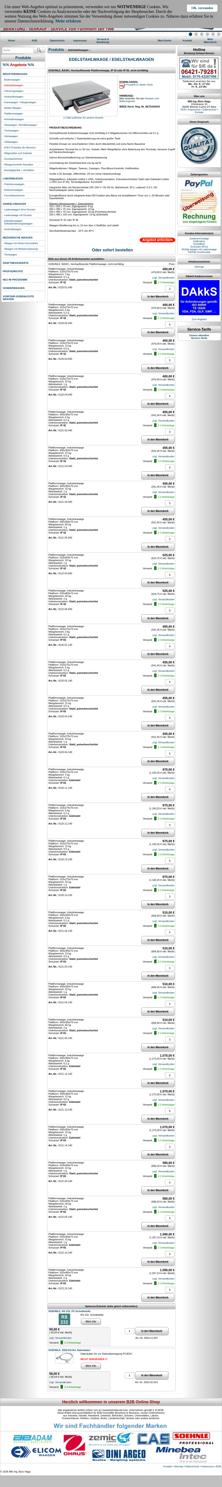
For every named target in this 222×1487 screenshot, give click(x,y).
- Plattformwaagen (13, 113)
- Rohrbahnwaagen (13, 119)
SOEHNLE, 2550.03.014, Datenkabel (69, 1350)
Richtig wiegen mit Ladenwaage (199, 249)
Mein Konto (164, 40)
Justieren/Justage (199, 238)
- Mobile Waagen (12, 108)
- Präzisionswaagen (13, 184)
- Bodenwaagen (11, 79)
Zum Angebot (199, 319)
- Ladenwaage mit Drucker (17, 215)
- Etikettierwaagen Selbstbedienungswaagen (18, 222)
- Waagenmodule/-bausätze (18, 164)
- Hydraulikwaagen (13, 96)
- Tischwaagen (11, 130)
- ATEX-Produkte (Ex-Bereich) (19, 147)
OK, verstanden (202, 8)
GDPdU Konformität (199, 252)
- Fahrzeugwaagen (13, 91)
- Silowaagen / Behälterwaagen (20, 125)
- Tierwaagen (10, 254)
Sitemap (199, 266)
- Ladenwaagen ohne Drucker (19, 209)
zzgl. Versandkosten (163, 277)
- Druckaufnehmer (13, 158)
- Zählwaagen (10, 142)
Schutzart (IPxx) (199, 246)
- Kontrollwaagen (12, 229)
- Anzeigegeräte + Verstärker (18, 170)
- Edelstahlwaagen (13, 85)
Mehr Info (91, 1321)
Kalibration (199, 241)
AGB (34, 40)
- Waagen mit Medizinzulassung (20, 249)
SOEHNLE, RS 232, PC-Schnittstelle (69, 1311)
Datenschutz (57, 40)
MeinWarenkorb (210, 40)
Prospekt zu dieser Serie (139, 84)
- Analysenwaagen (13, 189)
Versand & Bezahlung (103, 40)
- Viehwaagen (10, 136)
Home (11, 40)
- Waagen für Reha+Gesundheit (20, 243)
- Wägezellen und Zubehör (17, 153)
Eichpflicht (199, 244)
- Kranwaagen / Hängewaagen (19, 102)
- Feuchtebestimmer (14, 195)
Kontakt (187, 40)
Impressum (80, 40)
